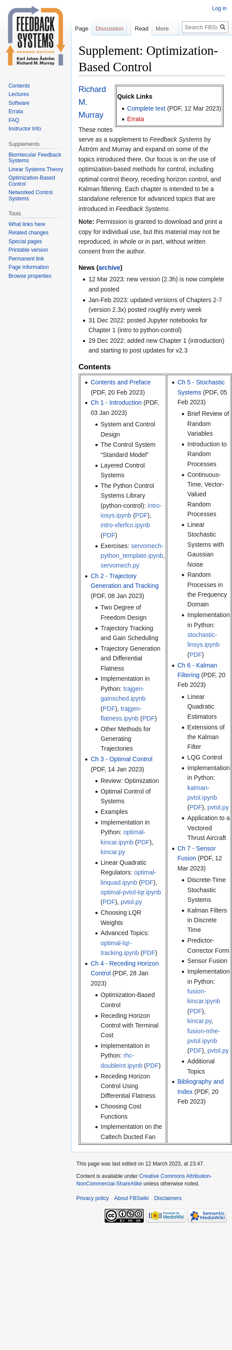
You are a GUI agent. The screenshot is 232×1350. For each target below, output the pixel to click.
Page (81, 28)
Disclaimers (167, 1198)
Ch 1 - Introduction (116, 402)
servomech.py (120, 565)
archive (109, 267)
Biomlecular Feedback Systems (34, 158)
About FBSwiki (131, 1198)
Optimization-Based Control (31, 181)
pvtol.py (131, 901)
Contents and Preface (120, 382)
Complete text (146, 108)
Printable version (28, 250)
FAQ (13, 120)
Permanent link (26, 259)
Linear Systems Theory (35, 169)
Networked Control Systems (30, 195)
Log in (219, 8)
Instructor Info (24, 129)
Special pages (25, 241)
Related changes (28, 233)
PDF (141, 515)
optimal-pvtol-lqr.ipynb (131, 892)
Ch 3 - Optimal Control (121, 759)
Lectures (18, 94)
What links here (26, 224)
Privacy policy (92, 1198)
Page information (28, 267)
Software (18, 103)
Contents (19, 86)
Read (131, 46)
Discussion (109, 28)
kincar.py (113, 851)
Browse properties (29, 276)
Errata (135, 119)
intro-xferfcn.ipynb (125, 525)
